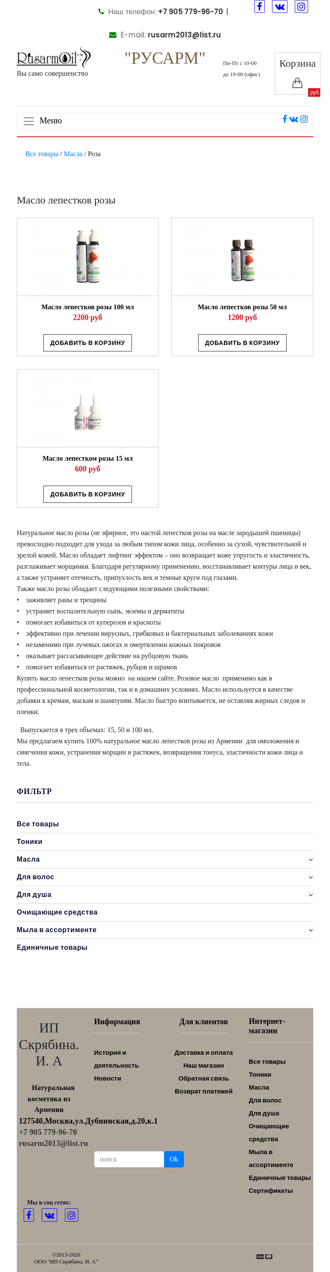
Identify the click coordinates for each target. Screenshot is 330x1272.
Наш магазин (203, 1065)
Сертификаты (271, 1190)
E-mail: (165, 35)
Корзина (297, 73)
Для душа (264, 1113)
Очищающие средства (57, 912)
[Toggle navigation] (165, 121)
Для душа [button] (165, 894)
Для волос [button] (165, 877)
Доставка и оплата (203, 1052)
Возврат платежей (204, 1091)
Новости (107, 1078)
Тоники (30, 842)
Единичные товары (52, 947)
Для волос (265, 1100)
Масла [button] (165, 859)
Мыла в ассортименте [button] (165, 930)
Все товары (41, 153)
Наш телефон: (160, 11)
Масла (73, 153)
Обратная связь (203, 1078)
